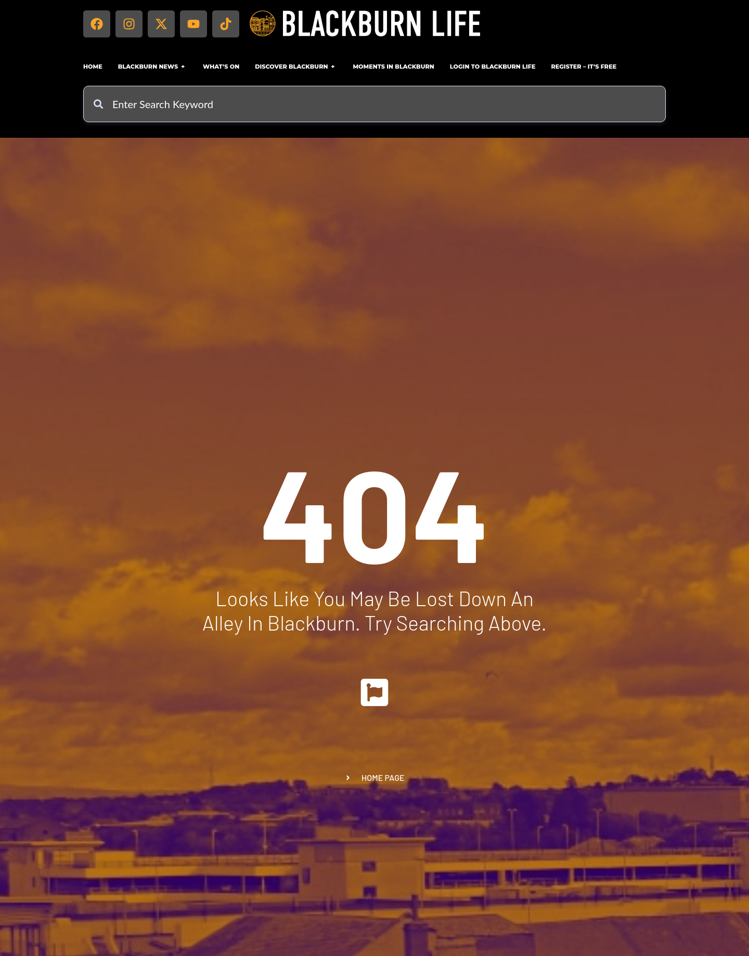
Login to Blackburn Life (493, 66)
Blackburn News (152, 66)
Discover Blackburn (296, 66)
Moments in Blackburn (393, 66)
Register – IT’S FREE (583, 66)
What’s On (221, 66)
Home (92, 66)
